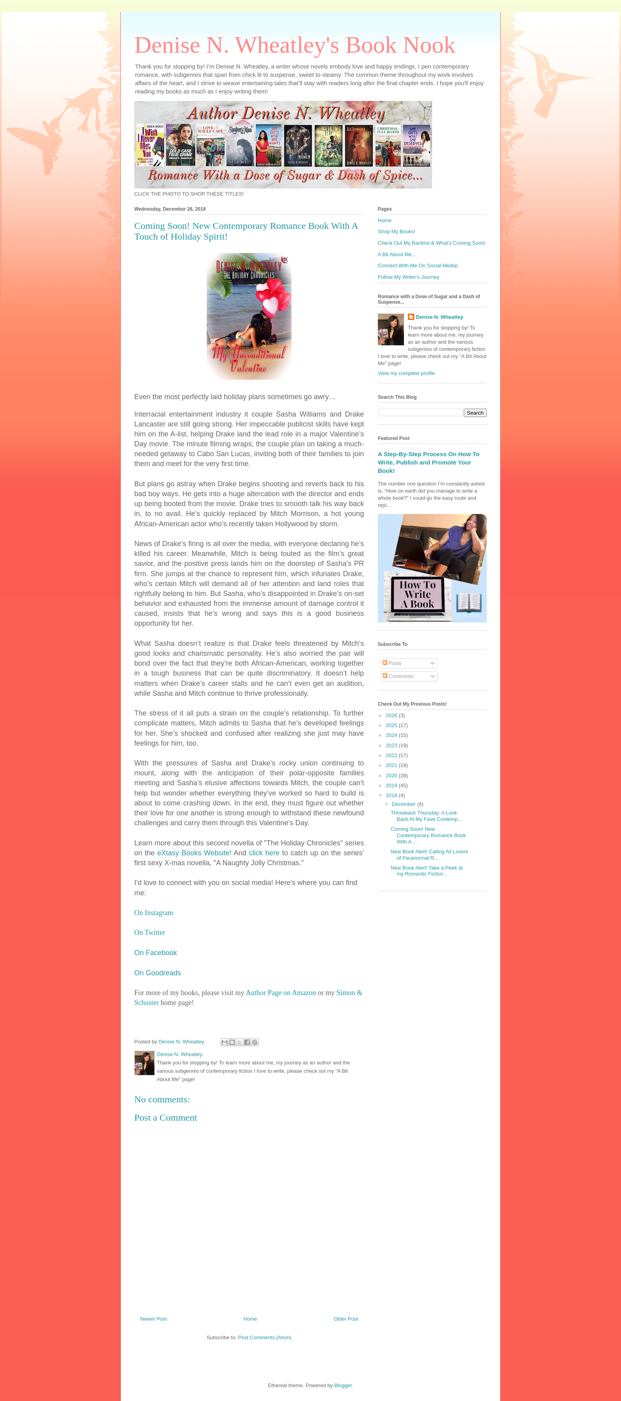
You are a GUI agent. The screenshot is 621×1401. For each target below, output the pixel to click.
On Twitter (149, 933)
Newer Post (153, 1319)
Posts (392, 663)
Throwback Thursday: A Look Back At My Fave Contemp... (426, 816)
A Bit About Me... (397, 254)
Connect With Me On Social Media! (418, 265)
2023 (392, 745)
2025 (392, 725)
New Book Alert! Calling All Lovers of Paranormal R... (429, 855)
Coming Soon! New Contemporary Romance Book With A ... (428, 835)
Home (250, 1319)
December (404, 804)
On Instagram (153, 913)
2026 (392, 715)
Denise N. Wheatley (439, 317)
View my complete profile (406, 373)
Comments (398, 676)
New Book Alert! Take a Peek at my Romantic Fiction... (427, 871)
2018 (392, 795)
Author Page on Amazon (281, 993)
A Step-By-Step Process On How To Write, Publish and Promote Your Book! (429, 462)
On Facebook (155, 953)
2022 (392, 755)
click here (264, 853)
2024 (392, 735)
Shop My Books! (396, 231)
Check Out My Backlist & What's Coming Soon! (432, 243)
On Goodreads (157, 973)
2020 (392, 776)
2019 (392, 785)
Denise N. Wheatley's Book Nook (294, 45)
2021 (392, 765)
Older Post (346, 1319)
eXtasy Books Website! (194, 853)
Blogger (343, 1385)
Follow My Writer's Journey (408, 277)
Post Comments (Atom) (264, 1337)
